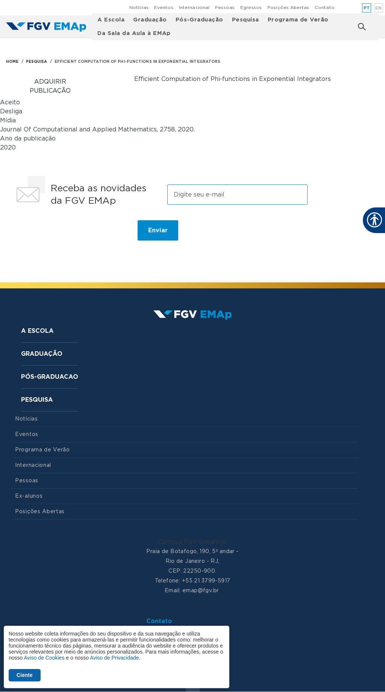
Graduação (150, 20)
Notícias (139, 7)
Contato (325, 7)
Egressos (251, 7)
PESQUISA (36, 62)
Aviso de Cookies (44, 658)
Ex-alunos (28, 496)
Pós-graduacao (49, 377)
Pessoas (225, 7)
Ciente (25, 675)
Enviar (158, 230)
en (378, 8)
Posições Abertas (288, 7)
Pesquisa (245, 20)
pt (367, 8)
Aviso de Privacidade (114, 658)
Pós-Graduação (199, 20)
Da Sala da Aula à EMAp (134, 33)
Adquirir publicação (50, 86)
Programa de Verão (298, 20)
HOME (12, 62)
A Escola (110, 20)
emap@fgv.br (200, 590)
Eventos (163, 7)
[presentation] (69, 233)
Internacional (194, 7)
